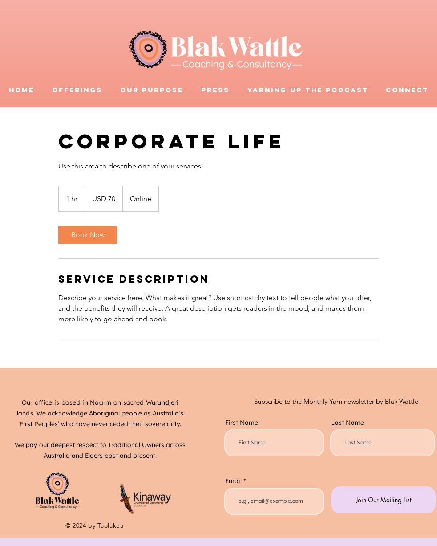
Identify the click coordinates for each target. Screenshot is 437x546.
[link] (87, 235)
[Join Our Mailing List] (383, 499)
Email (233, 481)
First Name (241, 422)
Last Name (347, 422)
